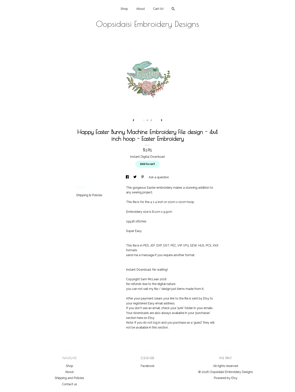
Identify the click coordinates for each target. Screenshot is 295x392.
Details (82, 187)
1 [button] (144, 120)
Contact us (69, 384)
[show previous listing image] (133, 120)
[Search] (173, 9)
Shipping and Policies (69, 378)
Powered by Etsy (225, 378)
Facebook (147, 366)
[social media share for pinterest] (143, 177)
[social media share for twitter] (135, 177)
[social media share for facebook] (128, 177)
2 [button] (147, 120)
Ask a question (159, 177)
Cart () (158, 9)
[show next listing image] (162, 120)
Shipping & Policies (89, 195)
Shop (124, 9)
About (140, 9)
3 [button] (151, 120)
